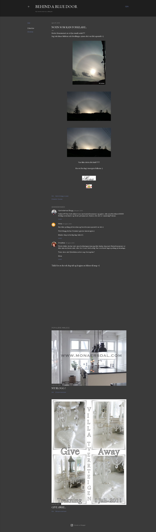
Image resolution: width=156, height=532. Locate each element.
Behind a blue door (56, 6)
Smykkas (61, 243)
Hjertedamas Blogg (65, 211)
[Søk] (127, 6)
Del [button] (28, 23)
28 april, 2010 (78, 210)
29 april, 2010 (67, 224)
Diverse (30, 32)
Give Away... (59, 507)
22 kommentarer (60, 392)
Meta (60, 224)
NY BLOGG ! (59, 388)
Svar (60, 219)
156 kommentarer (60, 511)
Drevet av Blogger (78, 525)
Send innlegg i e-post (61, 196)
